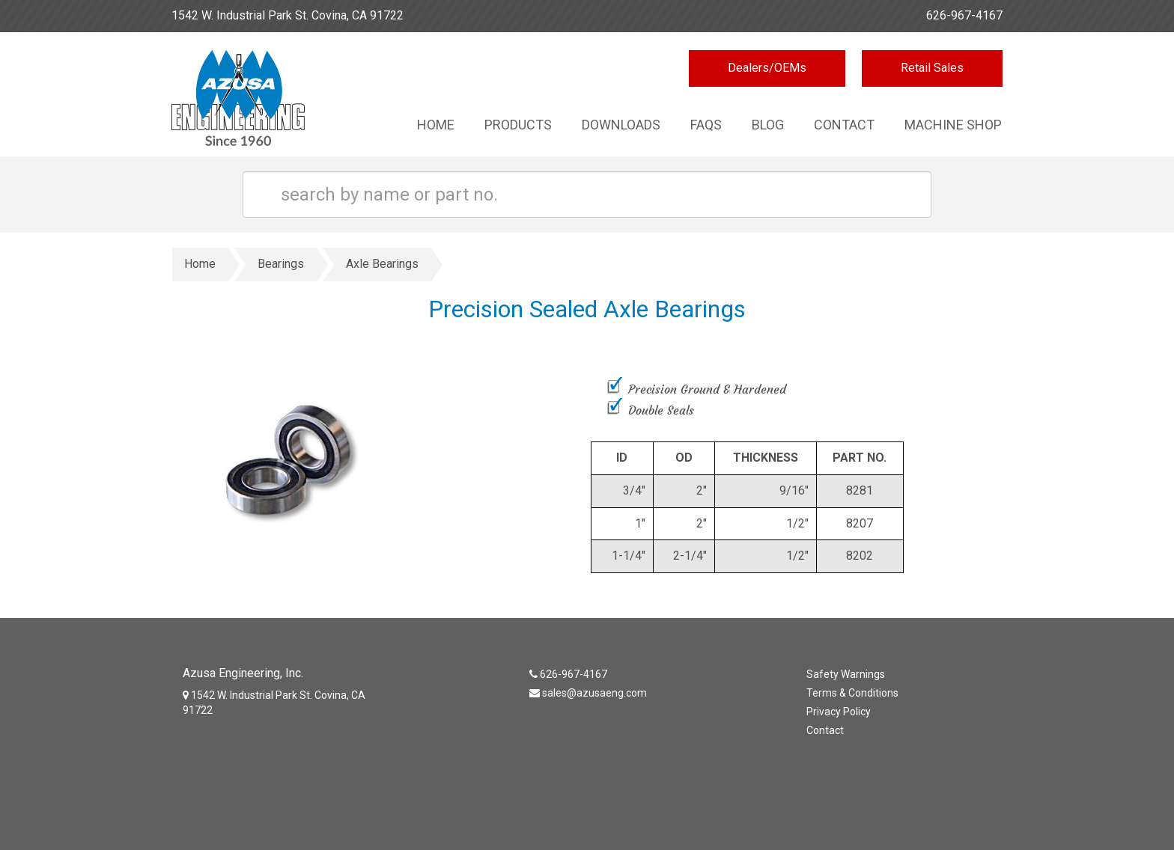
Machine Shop (953, 124)
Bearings (281, 264)
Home (435, 124)
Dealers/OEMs (767, 68)
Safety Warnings (845, 674)
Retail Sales (932, 68)
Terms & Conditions (852, 693)
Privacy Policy (838, 712)
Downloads (621, 124)
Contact (844, 124)
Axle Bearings (382, 264)
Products (518, 124)
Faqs (706, 124)
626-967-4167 (964, 15)
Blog (768, 124)
